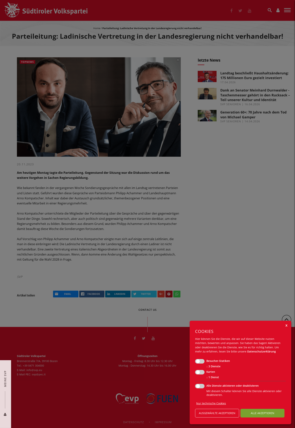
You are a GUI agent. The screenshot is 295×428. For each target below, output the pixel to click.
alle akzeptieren (262, 413)
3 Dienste (213, 366)
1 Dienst (212, 377)
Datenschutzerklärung (261, 351)
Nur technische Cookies (211, 403)
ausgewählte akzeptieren (217, 413)
